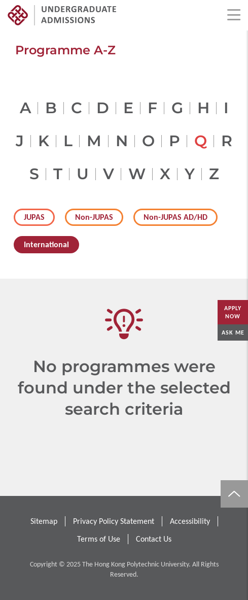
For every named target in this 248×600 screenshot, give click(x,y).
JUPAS (34, 217)
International (46, 244)
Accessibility (190, 521)
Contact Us (153, 539)
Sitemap (43, 521)
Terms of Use (98, 539)
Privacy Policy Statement (113, 521)
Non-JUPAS (94, 217)
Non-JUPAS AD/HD (175, 217)
